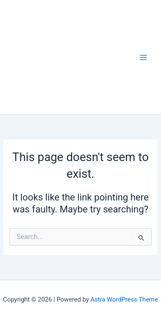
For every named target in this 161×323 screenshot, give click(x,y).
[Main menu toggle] (143, 57)
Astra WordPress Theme (124, 299)
